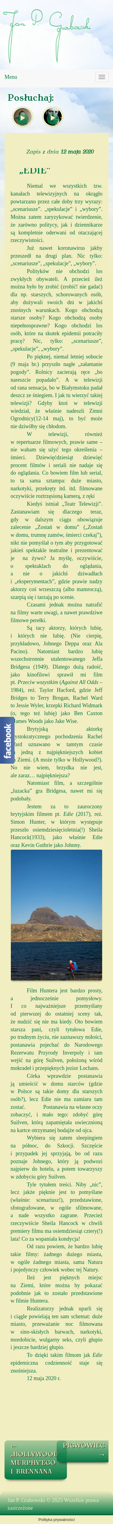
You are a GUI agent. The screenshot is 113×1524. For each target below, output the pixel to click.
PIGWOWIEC (84, 1450)
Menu (11, 77)
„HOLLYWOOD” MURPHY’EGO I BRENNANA (36, 1459)
